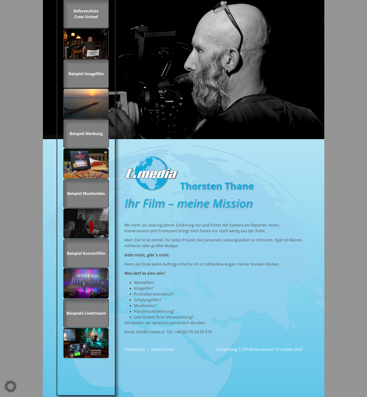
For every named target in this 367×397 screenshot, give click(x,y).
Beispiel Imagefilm (86, 73)
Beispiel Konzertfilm (86, 253)
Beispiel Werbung (86, 133)
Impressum (134, 349)
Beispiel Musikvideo (86, 193)
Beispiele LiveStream (86, 313)
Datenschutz (162, 349)
